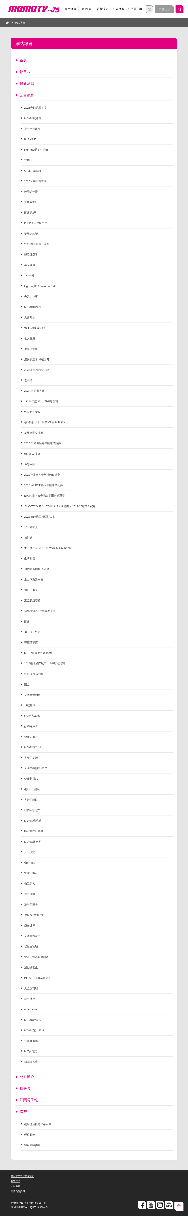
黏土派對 (30, 894)
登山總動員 (31, 527)
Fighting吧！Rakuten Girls (41, 286)
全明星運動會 (33, 695)
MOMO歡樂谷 (33, 1020)
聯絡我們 (30, 1135)
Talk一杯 (29, 275)
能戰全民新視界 (34, 831)
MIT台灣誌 (31, 1051)
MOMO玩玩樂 (33, 820)
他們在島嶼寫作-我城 (37, 569)
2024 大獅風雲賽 (35, 391)
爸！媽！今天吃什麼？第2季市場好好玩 (49, 548)
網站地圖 (16, 1186)
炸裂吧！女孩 (33, 412)
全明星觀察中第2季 (36, 768)
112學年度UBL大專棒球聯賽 (42, 401)
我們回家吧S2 (33, 810)
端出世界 (30, 999)
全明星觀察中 (33, 936)
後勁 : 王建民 (32, 789)
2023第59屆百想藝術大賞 (40, 517)
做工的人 (30, 883)
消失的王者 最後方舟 (37, 359)
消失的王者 (31, 904)
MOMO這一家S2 (35, 1030)
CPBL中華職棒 (33, 171)
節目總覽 (70, 9)
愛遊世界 (30, 925)
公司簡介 (119, 9)
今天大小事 (31, 296)
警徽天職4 (31, 873)
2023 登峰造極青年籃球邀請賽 (44, 443)
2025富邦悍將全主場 (37, 370)
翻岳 (27, 621)
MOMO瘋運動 (33, 118)
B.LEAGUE (31, 139)
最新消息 (102, 9)
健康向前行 (31, 737)
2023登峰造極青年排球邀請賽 (43, 475)
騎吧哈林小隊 (33, 454)
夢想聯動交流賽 (34, 433)
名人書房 (30, 338)
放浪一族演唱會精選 (37, 957)
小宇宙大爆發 (33, 129)
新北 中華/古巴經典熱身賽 (41, 611)
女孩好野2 (31, 202)
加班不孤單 (31, 590)
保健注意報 (31, 349)
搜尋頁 (26, 1088)
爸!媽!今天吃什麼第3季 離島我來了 (46, 422)
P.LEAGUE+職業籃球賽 (38, 978)
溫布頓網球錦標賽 (36, 328)
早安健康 (30, 265)
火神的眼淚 (31, 800)
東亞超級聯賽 (33, 600)
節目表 (26, 71)
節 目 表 (87, 9)
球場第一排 (31, 192)
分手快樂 (30, 852)
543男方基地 (32, 716)
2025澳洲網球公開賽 (37, 244)
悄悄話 (28, 537)
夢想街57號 (31, 233)
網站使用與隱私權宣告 (38, 1124)
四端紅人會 (31, 1062)
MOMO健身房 (33, 307)
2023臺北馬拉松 (35, 674)
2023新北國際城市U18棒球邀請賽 (46, 663)
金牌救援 (30, 558)
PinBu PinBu (32, 1009)
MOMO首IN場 (33, 747)
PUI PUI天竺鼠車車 (36, 223)
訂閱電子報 (135, 9)
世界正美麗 (31, 758)
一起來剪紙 (31, 1041)
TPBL (27, 160)
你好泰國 (30, 464)
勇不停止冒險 (33, 632)
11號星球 (30, 705)
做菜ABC (30, 862)
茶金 (27, 684)
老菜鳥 (28, 380)
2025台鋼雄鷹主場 (36, 181)
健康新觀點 (31, 779)
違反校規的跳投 (34, 915)
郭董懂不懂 (31, 642)
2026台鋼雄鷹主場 (36, 108)
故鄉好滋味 (31, 726)
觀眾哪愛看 (31, 254)
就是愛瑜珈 (31, 946)
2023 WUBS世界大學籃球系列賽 (45, 485)
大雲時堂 (30, 317)
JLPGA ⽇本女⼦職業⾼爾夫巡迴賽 (46, 495)
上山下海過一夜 (34, 579)
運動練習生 (31, 967)
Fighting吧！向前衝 (37, 150)
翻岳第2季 (31, 212)
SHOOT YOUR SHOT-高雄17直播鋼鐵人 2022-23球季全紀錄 (63, 506)
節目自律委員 (33, 1145)
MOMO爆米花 (33, 842)
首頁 (24, 60)
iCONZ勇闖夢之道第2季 (39, 653)
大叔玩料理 (31, 988)
